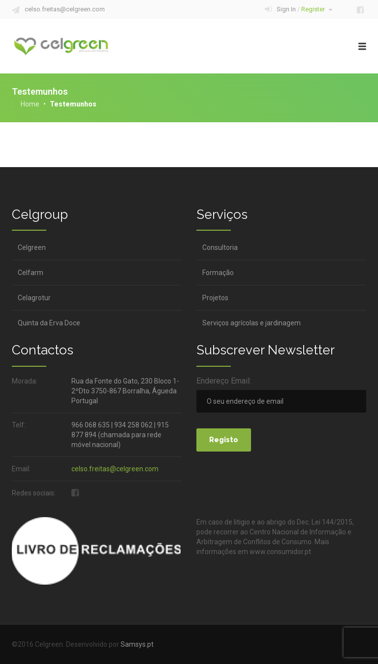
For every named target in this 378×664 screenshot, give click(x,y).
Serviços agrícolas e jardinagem (251, 323)
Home (30, 104)
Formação (218, 273)
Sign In (304, 9)
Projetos (215, 298)
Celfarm (30, 273)
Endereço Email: (223, 380)
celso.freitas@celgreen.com (65, 9)
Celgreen (32, 247)
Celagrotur (34, 298)
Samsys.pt (137, 644)
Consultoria (220, 247)
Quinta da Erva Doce (49, 323)
